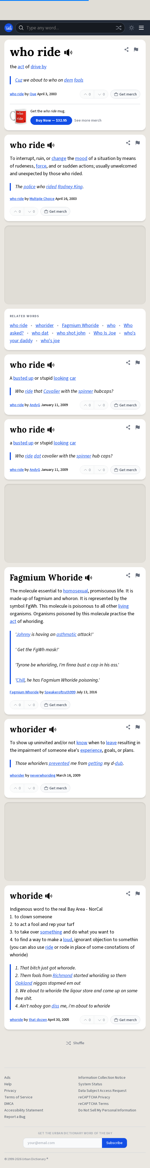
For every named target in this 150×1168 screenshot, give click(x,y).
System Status (90, 1084)
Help (8, 1084)
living (123, 606)
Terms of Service (18, 1097)
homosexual (75, 591)
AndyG (35, 405)
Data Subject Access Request (102, 1090)
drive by (38, 66)
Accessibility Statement (23, 1110)
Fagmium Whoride (80, 325)
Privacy (10, 1090)
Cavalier (51, 391)
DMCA (9, 1104)
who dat (40, 333)
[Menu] (141, 27)
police (30, 186)
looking (61, 378)
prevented (59, 763)
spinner (85, 391)
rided (51, 186)
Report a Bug (14, 1117)
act (21, 66)
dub (119, 763)
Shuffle (75, 1043)
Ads (7, 1077)
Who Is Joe (105, 333)
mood (81, 158)
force (41, 166)
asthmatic (66, 634)
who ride (17, 94)
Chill (20, 680)
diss (55, 1006)
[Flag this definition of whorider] (137, 727)
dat (37, 456)
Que (33, 94)
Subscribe (114, 1143)
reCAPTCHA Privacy (94, 1097)
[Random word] (118, 27)
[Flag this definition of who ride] (136, 49)
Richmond (62, 975)
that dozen (38, 1019)
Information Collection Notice (102, 1077)
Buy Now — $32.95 (51, 120)
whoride (16, 1019)
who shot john (71, 333)
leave (111, 742)
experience (91, 750)
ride (29, 391)
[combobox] (70, 27)
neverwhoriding (43, 775)
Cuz (18, 80)
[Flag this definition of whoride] (137, 893)
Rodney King (70, 186)
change (59, 158)
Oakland (23, 983)
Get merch (125, 94)
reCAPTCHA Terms (93, 1104)
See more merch (87, 120)
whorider (45, 325)
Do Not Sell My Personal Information (107, 1110)
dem (68, 80)
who (111, 325)
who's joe (50, 340)
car (73, 378)
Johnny (23, 634)
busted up (23, 378)
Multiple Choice (42, 199)
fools (78, 80)
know (81, 742)
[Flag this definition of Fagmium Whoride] (137, 575)
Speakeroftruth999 (59, 692)
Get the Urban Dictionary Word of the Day (75, 1133)
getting (95, 763)
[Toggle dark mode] (131, 27)
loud (67, 939)
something (51, 932)
